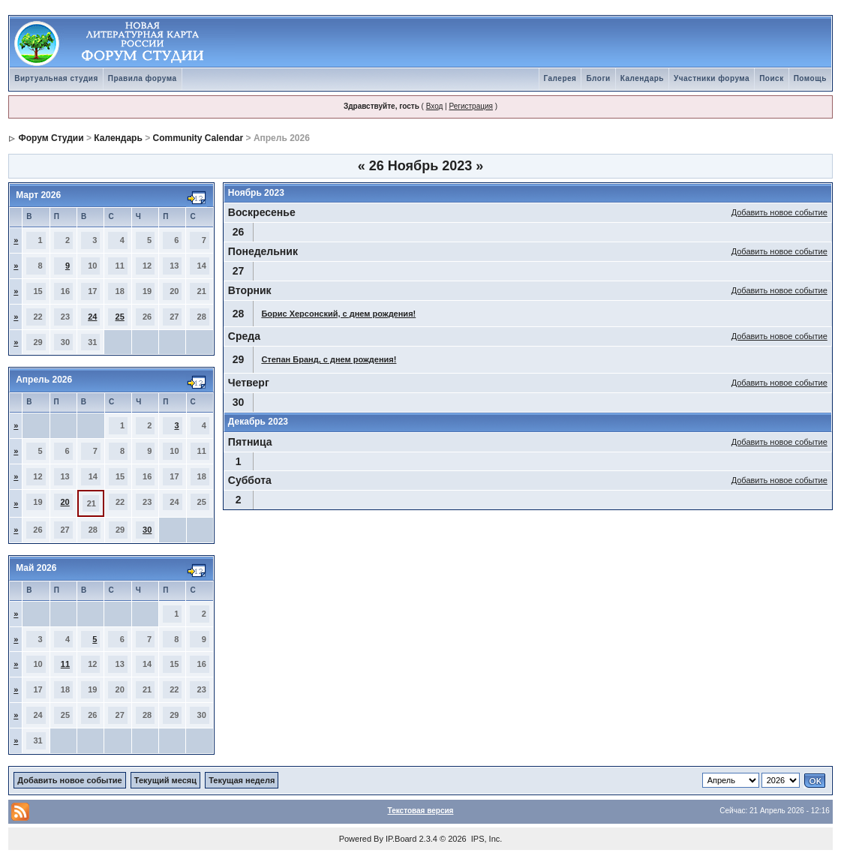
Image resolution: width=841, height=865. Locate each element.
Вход (434, 106)
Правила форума (142, 78)
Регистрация (470, 106)
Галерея (560, 78)
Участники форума (711, 78)
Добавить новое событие (779, 212)
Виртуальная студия (56, 78)
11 (65, 663)
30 (147, 529)
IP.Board (401, 838)
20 (64, 501)
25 (120, 316)
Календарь (642, 78)
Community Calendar (198, 138)
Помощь (810, 78)
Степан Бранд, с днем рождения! (328, 359)
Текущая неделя (242, 780)
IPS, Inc (485, 838)
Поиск (771, 78)
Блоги (598, 78)
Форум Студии (51, 138)
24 (92, 316)
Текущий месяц (165, 780)
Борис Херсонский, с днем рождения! (338, 313)
